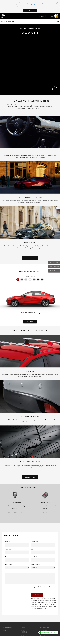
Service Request (54, 270)
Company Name (34, 541)
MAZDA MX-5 (24, 635)
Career (4, 630)
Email (32, 549)
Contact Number (8, 549)
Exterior (25, 276)
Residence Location (35, 564)
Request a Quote (8, 564)
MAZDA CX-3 (24, 631)
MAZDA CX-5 (24, 632)
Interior (34, 276)
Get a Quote (30, 321)
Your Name (7, 541)
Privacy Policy (44, 587)
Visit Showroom (54, 262)
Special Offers (43, 629)
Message (7, 572)
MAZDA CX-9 (24, 634)
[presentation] (17, 588)
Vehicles (41, 16)
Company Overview (7, 627)
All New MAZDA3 (25, 629)
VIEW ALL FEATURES (30, 258)
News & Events (6, 629)
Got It (30, 10)
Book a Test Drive (54, 266)
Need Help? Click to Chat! (49, 632)
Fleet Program (43, 630)
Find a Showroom (44, 627)
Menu (50, 16)
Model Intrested (8, 556)
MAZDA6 (23, 630)
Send (37, 595)
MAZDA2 (23, 627)
